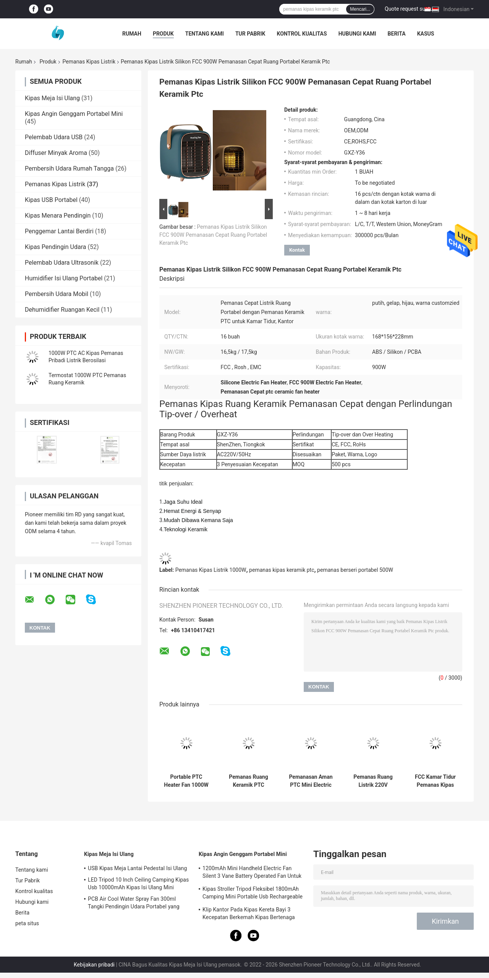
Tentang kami (204, 34)
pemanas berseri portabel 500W (355, 570)
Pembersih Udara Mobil (56, 294)
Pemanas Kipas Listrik (89, 62)
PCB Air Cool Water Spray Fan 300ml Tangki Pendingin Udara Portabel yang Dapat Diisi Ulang (134, 904)
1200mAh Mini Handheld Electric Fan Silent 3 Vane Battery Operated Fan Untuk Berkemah (251, 873)
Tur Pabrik (250, 34)
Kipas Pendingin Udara (55, 247)
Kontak (297, 250)
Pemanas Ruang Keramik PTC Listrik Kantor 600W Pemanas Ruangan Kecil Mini (248, 781)
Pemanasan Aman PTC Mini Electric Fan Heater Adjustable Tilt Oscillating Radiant (311, 781)
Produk (163, 34)
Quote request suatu (409, 9)
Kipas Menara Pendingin (58, 215)
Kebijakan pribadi (94, 965)
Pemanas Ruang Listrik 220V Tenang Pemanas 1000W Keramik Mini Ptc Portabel (373, 781)
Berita (397, 34)
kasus (425, 34)
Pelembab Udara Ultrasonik (62, 262)
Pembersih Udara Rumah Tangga (69, 168)
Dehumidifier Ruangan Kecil (62, 309)
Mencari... (360, 9)
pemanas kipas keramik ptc (281, 570)
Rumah (131, 34)
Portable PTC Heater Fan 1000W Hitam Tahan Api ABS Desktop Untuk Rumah (186, 781)
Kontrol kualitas (302, 34)
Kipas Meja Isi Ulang (52, 98)
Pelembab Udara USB (54, 137)
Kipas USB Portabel (51, 199)
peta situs (27, 923)
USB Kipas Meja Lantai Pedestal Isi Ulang (137, 868)
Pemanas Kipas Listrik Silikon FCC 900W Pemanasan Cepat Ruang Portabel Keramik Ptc (213, 235)
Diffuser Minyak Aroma (56, 152)
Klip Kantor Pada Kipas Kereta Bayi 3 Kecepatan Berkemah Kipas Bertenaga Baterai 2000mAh (248, 914)
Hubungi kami (357, 34)
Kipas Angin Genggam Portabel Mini (74, 113)
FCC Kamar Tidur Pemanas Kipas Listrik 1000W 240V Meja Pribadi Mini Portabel (435, 781)
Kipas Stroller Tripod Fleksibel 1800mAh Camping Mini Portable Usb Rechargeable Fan (252, 894)
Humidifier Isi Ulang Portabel (63, 278)
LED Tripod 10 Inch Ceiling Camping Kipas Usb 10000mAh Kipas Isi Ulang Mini (138, 883)
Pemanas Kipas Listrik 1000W (210, 570)
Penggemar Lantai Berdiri (59, 231)
